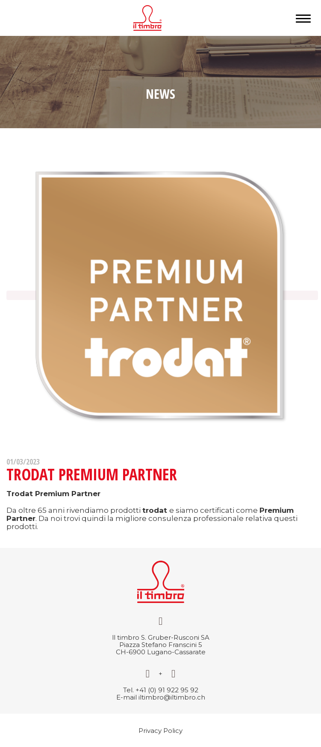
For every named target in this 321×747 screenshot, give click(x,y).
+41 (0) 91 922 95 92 (166, 690)
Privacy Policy (160, 730)
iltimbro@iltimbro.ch (171, 697)
